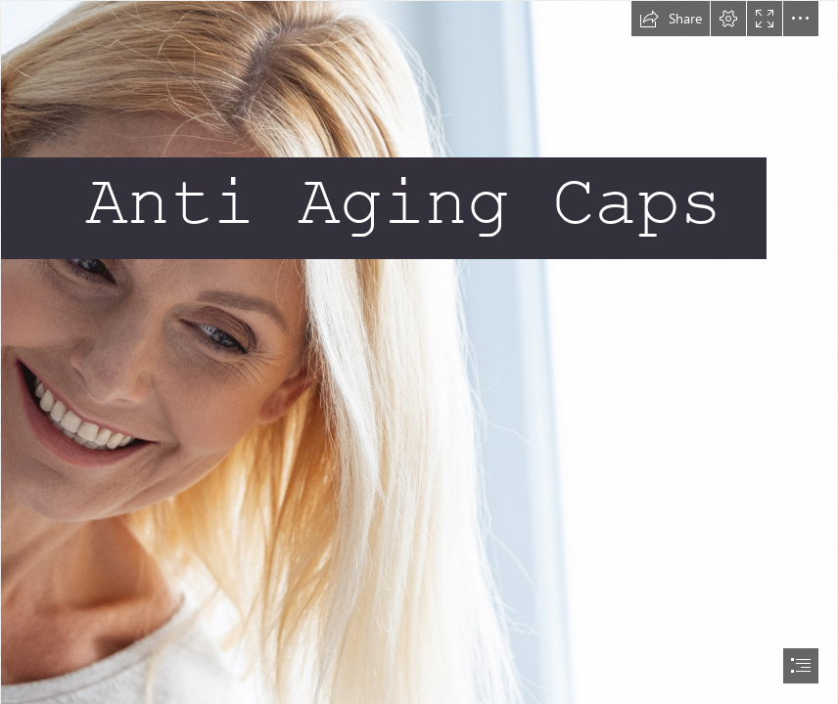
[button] (670, 18)
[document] (419, 352)
